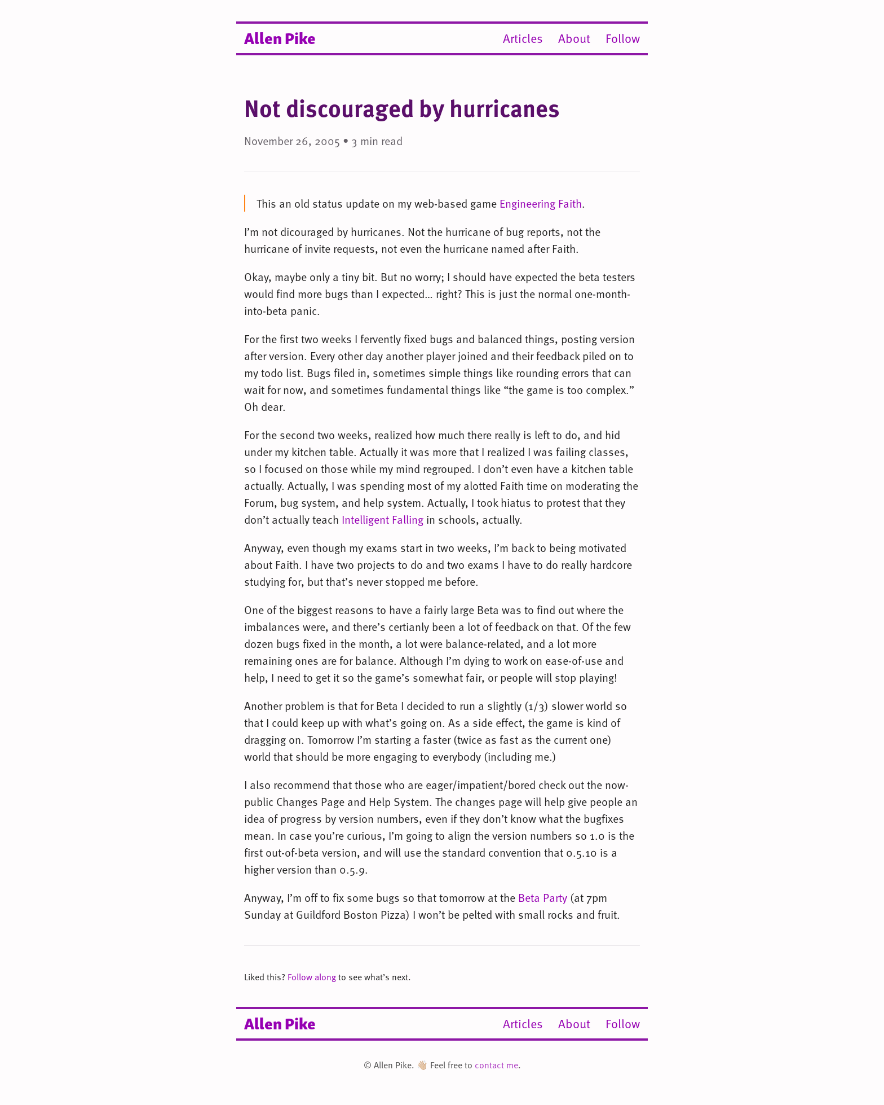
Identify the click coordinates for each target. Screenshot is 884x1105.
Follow (622, 38)
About (574, 38)
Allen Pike (280, 37)
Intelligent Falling (382, 519)
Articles (523, 38)
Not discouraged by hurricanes (402, 107)
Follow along (312, 977)
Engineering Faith (541, 203)
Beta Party (542, 897)
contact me (496, 1065)
